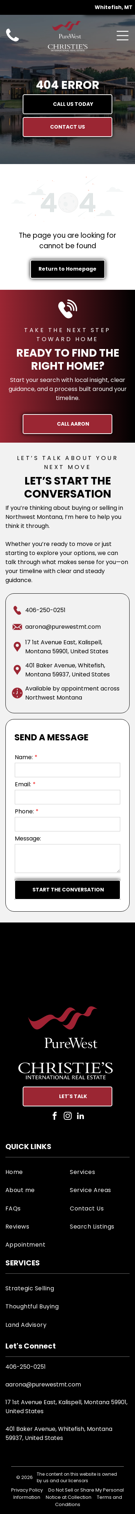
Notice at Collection (68, 1497)
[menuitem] (35, 1172)
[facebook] (54, 1117)
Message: (28, 838)
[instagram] (67, 1117)
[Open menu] (122, 35)
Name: (24, 757)
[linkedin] (80, 1117)
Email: (23, 784)
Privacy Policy (27, 1490)
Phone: (24, 811)
